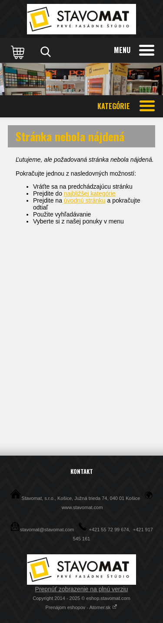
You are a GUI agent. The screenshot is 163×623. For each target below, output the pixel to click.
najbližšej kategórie (90, 193)
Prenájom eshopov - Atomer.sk (82, 607)
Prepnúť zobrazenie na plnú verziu (81, 589)
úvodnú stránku (85, 200)
